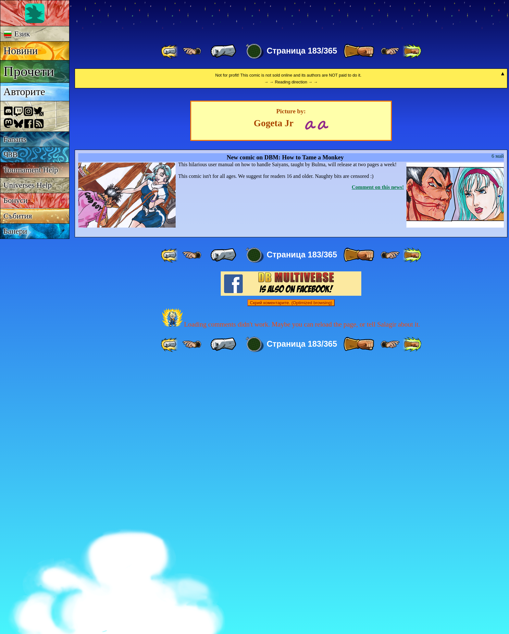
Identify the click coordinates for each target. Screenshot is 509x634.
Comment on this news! (378, 459)
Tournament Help (31, 170)
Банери (15, 231)
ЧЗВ (11, 154)
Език (17, 34)
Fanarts (15, 139)
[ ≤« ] (192, 51)
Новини (21, 50)
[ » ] (358, 51)
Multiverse (169, 18)
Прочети (29, 71)
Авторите (24, 91)
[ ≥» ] (390, 51)
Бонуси (16, 200)
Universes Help (28, 185)
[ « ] (223, 51)
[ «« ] (170, 51)
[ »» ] (412, 51)
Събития (18, 216)
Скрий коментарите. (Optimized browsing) (291, 574)
